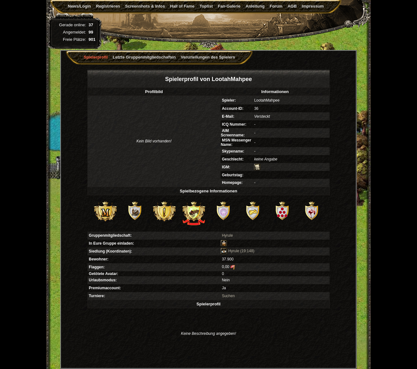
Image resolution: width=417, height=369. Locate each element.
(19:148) (247, 251)
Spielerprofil (96, 57)
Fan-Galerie (229, 6)
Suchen (228, 296)
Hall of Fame (182, 6)
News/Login (79, 6)
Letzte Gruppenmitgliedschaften (144, 57)
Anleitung (255, 6)
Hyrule (227, 235)
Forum (276, 6)
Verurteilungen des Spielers (208, 57)
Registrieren (108, 6)
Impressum (313, 6)
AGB (292, 6)
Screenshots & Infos (145, 6)
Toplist (206, 6)
